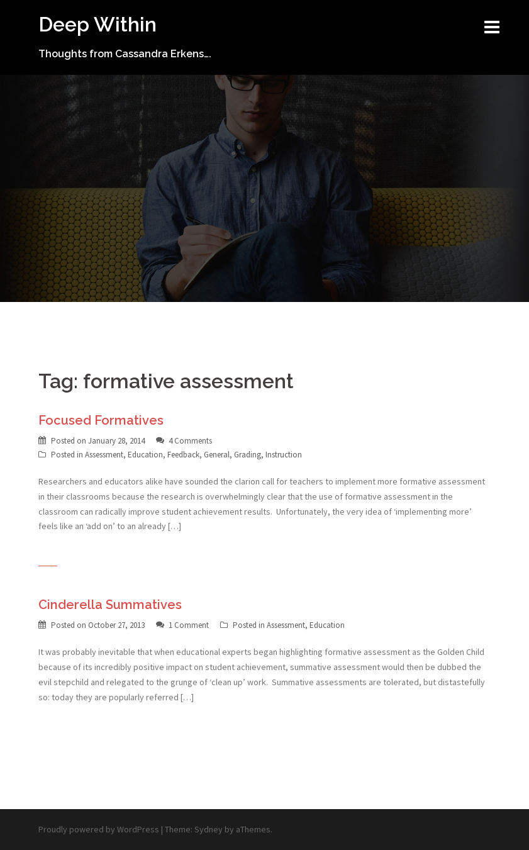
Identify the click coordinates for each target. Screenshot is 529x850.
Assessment (104, 454)
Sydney (208, 829)
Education (145, 454)
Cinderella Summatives (110, 604)
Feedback (183, 454)
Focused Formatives (101, 420)
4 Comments (190, 440)
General (217, 454)
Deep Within (97, 24)
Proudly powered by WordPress (98, 829)
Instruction (283, 454)
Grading (247, 454)
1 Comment (189, 625)
